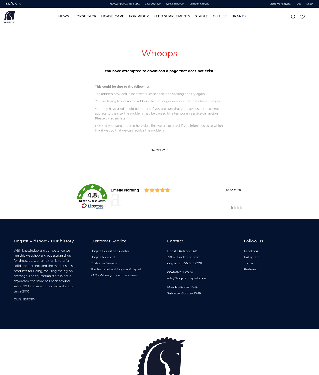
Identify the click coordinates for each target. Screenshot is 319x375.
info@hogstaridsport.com (186, 278)
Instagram (252, 257)
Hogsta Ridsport (102, 257)
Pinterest (251, 269)
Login (309, 3)
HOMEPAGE (159, 150)
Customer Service (280, 3)
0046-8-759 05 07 (180, 272)
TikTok (248, 263)
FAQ (298, 3)
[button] (46, 4)
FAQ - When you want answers (113, 275)
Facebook (251, 251)
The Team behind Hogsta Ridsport (115, 269)
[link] (159, 197)
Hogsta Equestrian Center (109, 251)
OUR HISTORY (24, 299)
